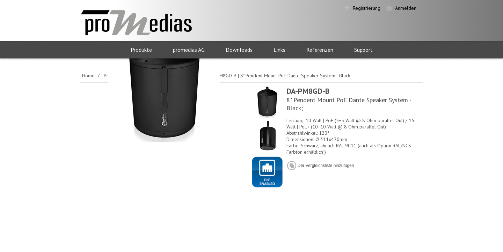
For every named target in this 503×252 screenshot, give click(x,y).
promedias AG (189, 49)
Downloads (239, 49)
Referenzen (319, 49)
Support (363, 49)
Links (279, 49)
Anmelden (405, 8)
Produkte (141, 49)
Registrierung (366, 8)
